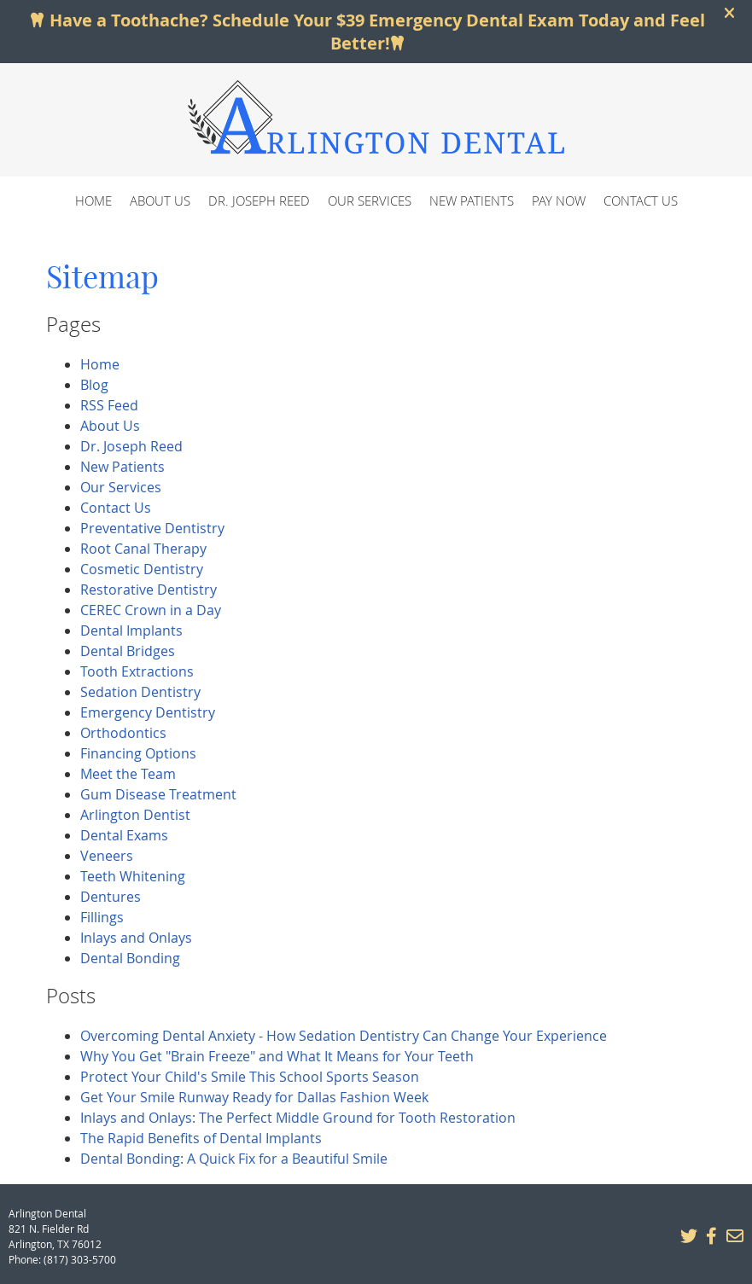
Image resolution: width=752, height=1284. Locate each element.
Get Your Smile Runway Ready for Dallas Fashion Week (254, 1097)
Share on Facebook (711, 1236)
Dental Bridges (127, 651)
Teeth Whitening (132, 876)
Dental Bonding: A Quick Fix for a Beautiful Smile (234, 1158)
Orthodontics (123, 732)
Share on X (688, 1236)
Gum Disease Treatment (158, 794)
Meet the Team (128, 773)
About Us (160, 200)
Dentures (110, 896)
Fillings (102, 917)
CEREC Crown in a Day (150, 610)
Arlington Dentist (135, 814)
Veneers (106, 855)
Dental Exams (124, 835)
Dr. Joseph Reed (259, 200)
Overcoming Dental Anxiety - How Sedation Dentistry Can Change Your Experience (343, 1035)
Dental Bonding (130, 958)
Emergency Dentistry (147, 712)
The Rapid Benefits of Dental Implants (201, 1138)
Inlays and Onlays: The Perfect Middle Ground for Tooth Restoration (298, 1117)
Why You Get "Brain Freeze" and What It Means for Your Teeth (277, 1056)
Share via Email (734, 1236)
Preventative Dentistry (152, 528)
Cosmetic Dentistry (141, 569)
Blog (94, 384)
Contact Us (640, 200)
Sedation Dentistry (140, 692)
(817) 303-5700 (80, 1259)
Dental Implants (131, 630)
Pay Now (559, 200)
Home (93, 200)
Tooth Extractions (137, 671)
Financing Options (138, 753)
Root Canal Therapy (143, 548)
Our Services (369, 200)
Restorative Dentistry (148, 589)
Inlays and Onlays (136, 937)
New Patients (471, 200)
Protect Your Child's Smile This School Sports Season (249, 1076)
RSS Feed (109, 405)
